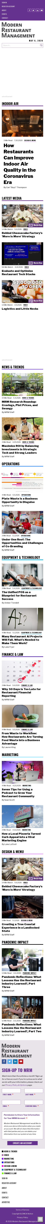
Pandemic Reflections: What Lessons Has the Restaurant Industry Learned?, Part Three (21, 982)
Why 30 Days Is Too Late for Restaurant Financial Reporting (21, 692)
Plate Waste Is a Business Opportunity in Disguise (20, 500)
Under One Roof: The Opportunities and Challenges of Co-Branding (22, 543)
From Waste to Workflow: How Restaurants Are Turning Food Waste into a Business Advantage (22, 738)
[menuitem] (4, 2)
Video (25, 229)
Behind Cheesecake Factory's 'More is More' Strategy (22, 234)
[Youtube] (41, 10)
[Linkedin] (37, 10)
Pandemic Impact (29, 973)
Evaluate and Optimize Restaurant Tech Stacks (18, 272)
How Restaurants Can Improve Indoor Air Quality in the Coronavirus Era (20, 163)
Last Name (29, 1094)
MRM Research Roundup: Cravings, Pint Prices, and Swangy (20, 405)
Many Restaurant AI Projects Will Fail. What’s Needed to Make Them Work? (22, 640)
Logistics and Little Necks (20, 308)
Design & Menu (30, 140)
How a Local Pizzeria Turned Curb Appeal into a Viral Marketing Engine (21, 837)
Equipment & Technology (31, 588)
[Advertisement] (22, 73)
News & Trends (28, 398)
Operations (26, 495)
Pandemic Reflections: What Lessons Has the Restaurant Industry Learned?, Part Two (21, 1028)
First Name (7, 1094)
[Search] (41, 45)
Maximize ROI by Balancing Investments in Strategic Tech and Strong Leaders (20, 449)
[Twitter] (33, 10)
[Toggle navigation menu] (40, 1219)
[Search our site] (20, 45)
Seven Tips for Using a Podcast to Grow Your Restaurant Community (18, 793)
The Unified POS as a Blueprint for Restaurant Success (19, 595)
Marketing (27, 785)
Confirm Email (31, 1106)
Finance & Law (27, 685)
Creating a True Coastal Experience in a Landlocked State (20, 928)
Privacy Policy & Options (16, 1085)
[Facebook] (29, 10)
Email (5, 1106)
